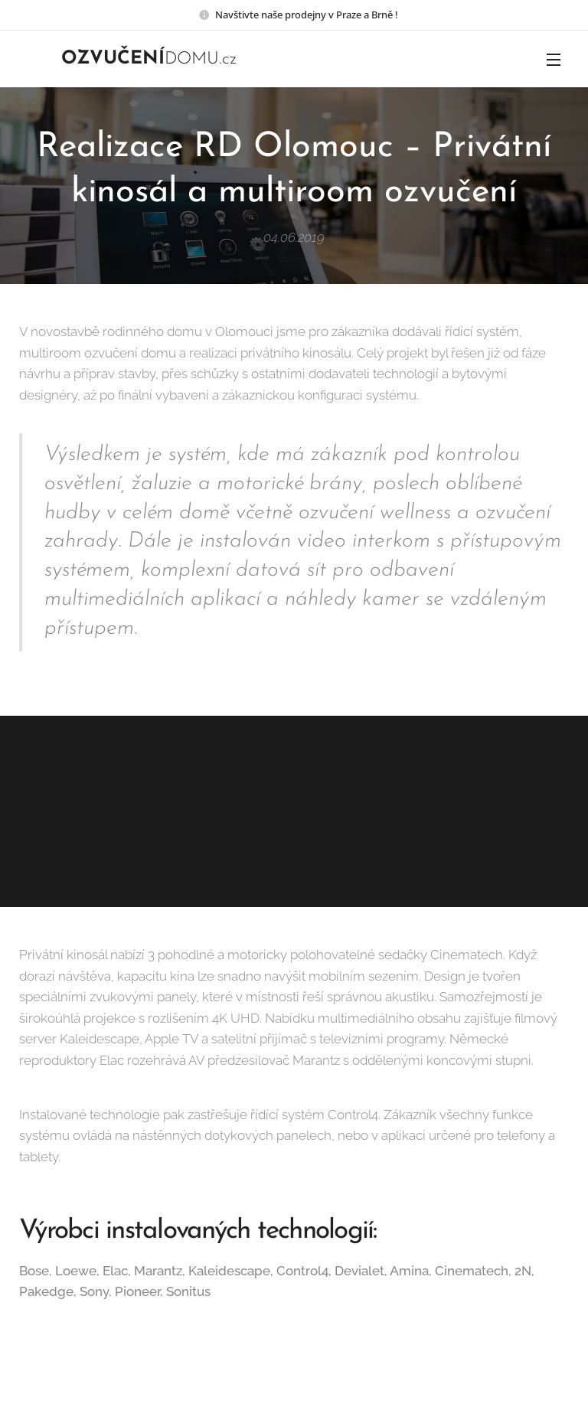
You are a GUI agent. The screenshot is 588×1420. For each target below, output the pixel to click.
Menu (553, 59)
